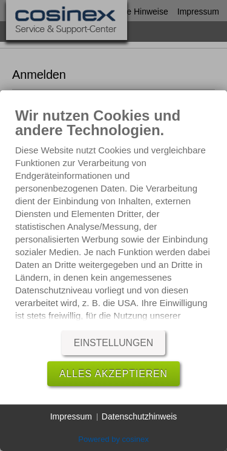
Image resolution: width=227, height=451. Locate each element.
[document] (113, 218)
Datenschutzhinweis (139, 416)
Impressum (71, 416)
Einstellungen (113, 343)
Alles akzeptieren (113, 374)
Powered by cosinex (113, 439)
